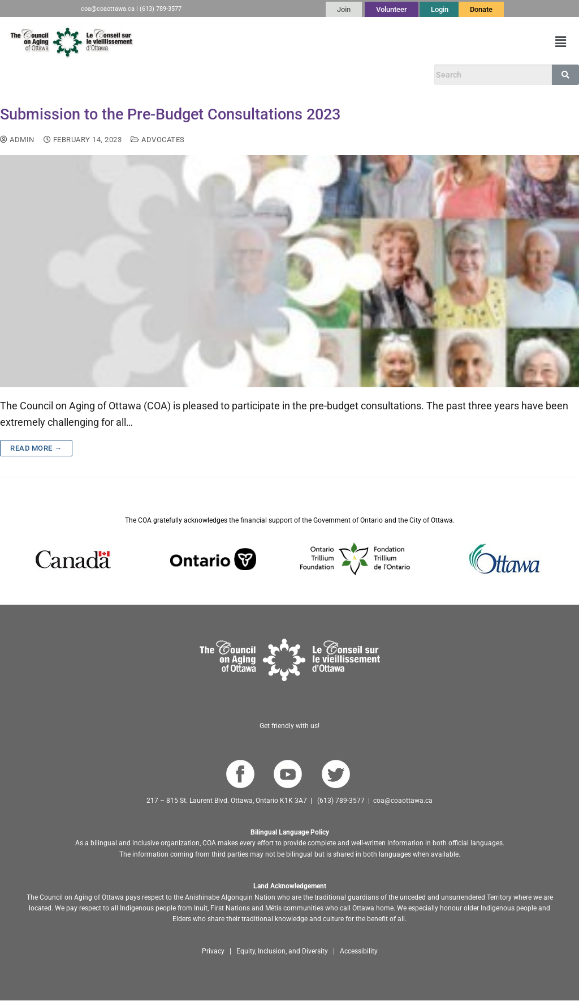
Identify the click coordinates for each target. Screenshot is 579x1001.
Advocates (158, 139)
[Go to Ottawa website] (503, 559)
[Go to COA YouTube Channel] (287, 774)
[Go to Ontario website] (213, 559)
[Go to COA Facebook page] (240, 774)
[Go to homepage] (290, 660)
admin (17, 139)
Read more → (36, 448)
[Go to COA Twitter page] (335, 774)
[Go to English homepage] (71, 42)
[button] (561, 42)
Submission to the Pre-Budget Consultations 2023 (170, 114)
